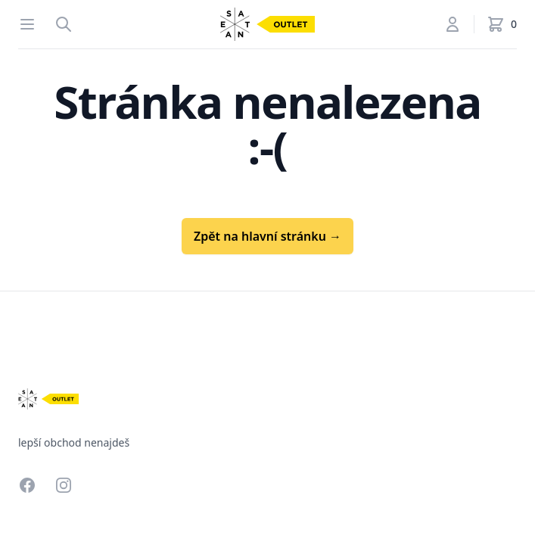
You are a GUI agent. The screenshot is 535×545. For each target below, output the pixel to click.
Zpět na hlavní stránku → (267, 236)
